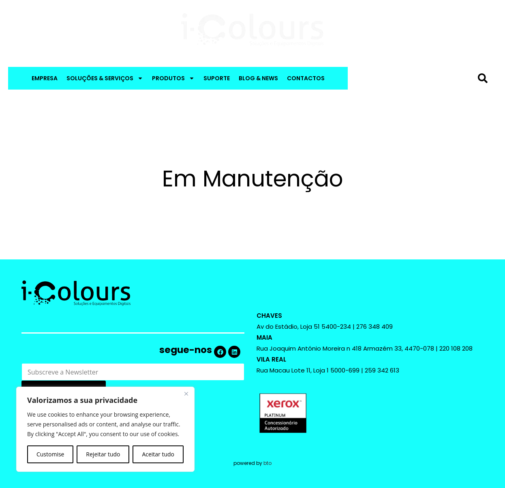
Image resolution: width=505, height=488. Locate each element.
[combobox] (414, 78)
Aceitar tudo (158, 454)
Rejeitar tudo (103, 454)
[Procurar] (484, 78)
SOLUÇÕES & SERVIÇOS (104, 78)
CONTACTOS (306, 78)
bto (267, 463)
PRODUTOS (173, 78)
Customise (50, 454)
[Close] (186, 393)
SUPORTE (216, 78)
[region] (105, 429)
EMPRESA (45, 78)
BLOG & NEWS (258, 78)
